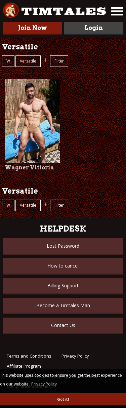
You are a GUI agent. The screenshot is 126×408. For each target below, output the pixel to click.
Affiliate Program (24, 366)
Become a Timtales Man (63, 305)
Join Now (32, 27)
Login (93, 27)
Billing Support (63, 285)
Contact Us (63, 325)
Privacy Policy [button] (44, 384)
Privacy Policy (75, 356)
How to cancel (63, 265)
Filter (59, 61)
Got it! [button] (63, 399)
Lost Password (63, 246)
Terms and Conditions (29, 356)
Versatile (28, 61)
